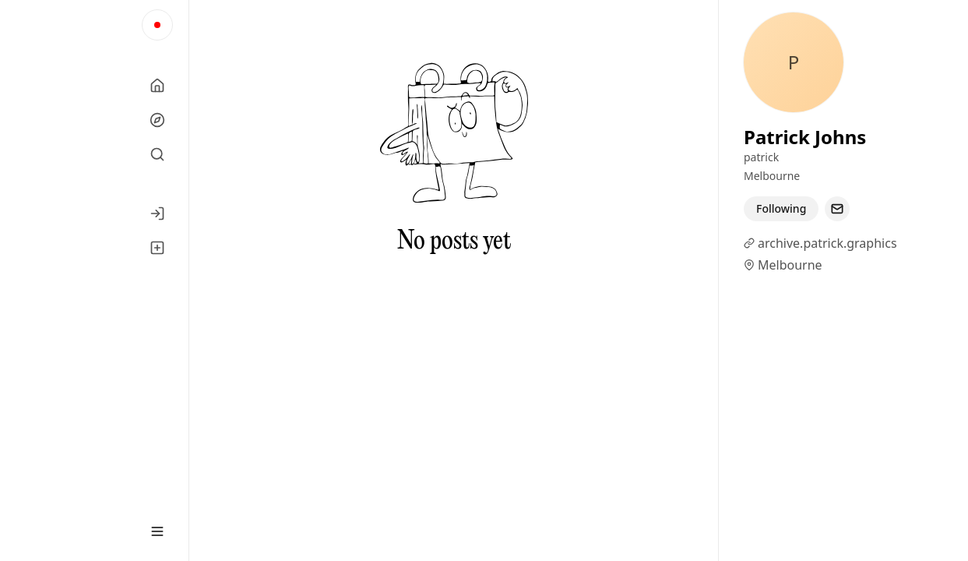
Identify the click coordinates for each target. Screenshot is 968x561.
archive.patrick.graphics (827, 243)
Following (781, 208)
